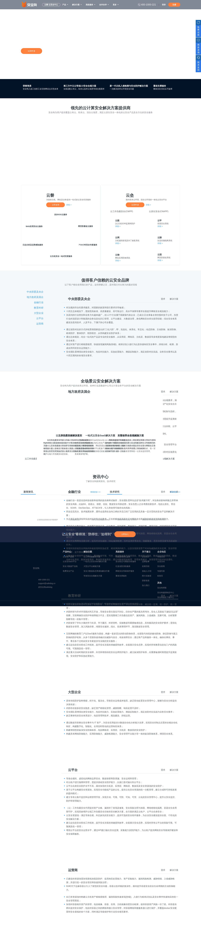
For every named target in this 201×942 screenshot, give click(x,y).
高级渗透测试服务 (123, 557)
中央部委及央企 (35, 291)
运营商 (39, 323)
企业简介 (145, 557)
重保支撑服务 (159, 86)
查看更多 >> (95, 492)
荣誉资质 (27, 86)
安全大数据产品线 (70, 566)
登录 (164, 5)
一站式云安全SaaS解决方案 (95, 561)
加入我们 (145, 585)
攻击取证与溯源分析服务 (126, 561)
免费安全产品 (68, 571)
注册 (174, 5)
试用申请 (31, 51)
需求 (163, 299)
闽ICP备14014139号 (130, 603)
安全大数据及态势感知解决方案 (97, 571)
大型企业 (38, 313)
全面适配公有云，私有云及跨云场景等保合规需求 (84, 89)
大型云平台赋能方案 (92, 566)
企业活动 (161, 561)
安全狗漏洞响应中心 (165, 592)
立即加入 (125, 534)
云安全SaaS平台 (70, 561)
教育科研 (38, 307)
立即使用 (55, 205)
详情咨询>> (48, 51)
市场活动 (161, 557)
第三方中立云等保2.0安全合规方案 (80, 86)
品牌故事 (145, 561)
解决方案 (174, 299)
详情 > (68, 205)
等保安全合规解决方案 (93, 576)
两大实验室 (146, 576)
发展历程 (145, 566)
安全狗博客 (162, 588)
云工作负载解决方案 (92, 557)
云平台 (39, 318)
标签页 (160, 576)
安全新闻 (161, 566)
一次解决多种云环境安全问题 (122, 89)
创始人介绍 (146, 571)
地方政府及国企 (35, 297)
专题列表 (161, 571)
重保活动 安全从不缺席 (162, 89)
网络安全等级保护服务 (125, 571)
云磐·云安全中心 (51, 5)
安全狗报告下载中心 (165, 597)
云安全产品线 (68, 557)
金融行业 (38, 302)
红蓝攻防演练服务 (123, 566)
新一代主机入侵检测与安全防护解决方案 (129, 86)
